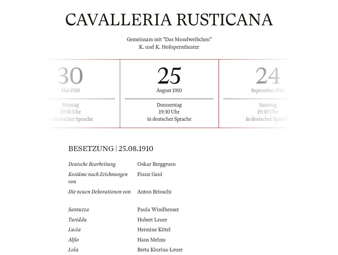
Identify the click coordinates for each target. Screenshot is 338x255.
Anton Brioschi (154, 192)
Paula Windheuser (158, 210)
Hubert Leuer (152, 220)
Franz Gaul (149, 174)
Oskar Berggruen (156, 164)
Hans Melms (151, 240)
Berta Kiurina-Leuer (160, 250)
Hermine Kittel (154, 230)
